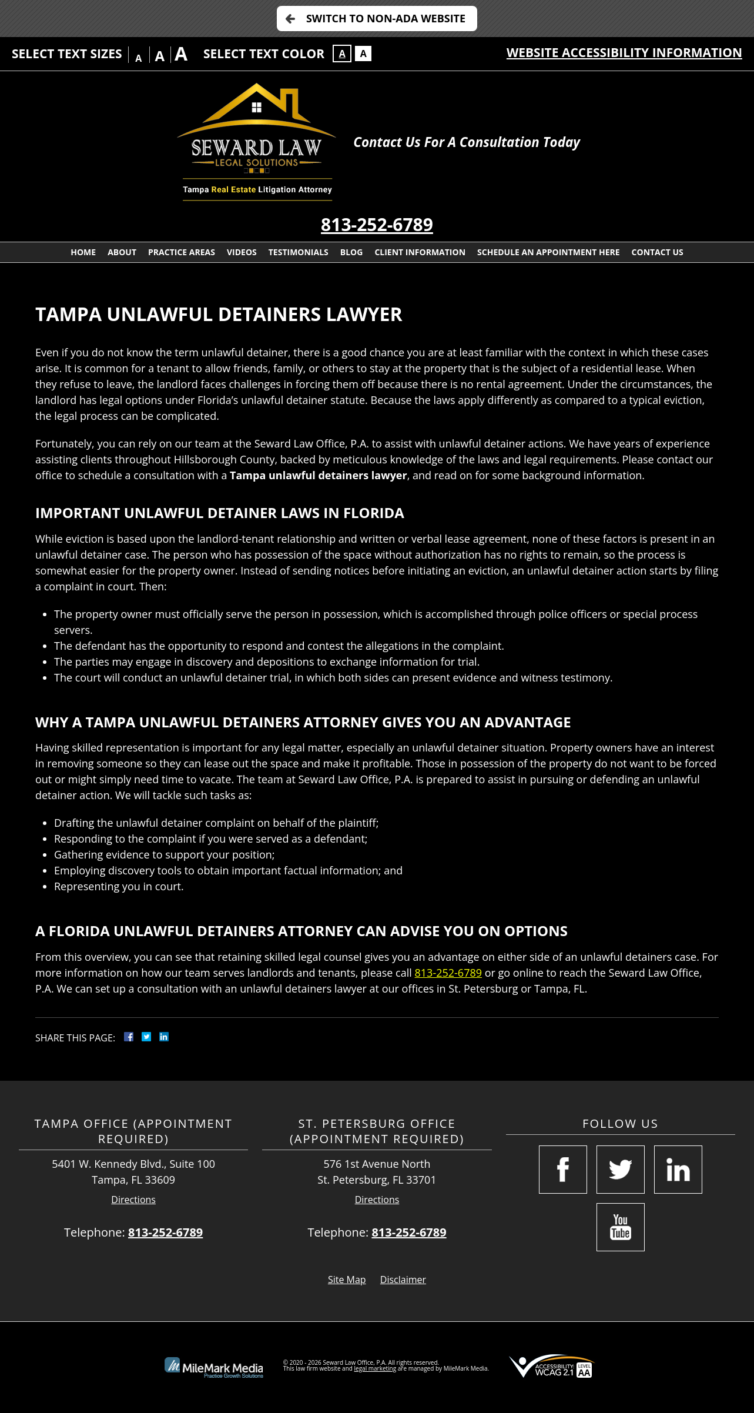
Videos (242, 252)
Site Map (347, 1279)
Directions (133, 1200)
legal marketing (375, 1368)
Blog (351, 252)
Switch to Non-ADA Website (385, 18)
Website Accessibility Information (624, 52)
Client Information (419, 252)
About (122, 252)
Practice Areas (181, 252)
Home (83, 252)
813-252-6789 (377, 224)
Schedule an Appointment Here (548, 252)
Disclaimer (403, 1279)
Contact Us (657, 252)
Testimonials (299, 252)
